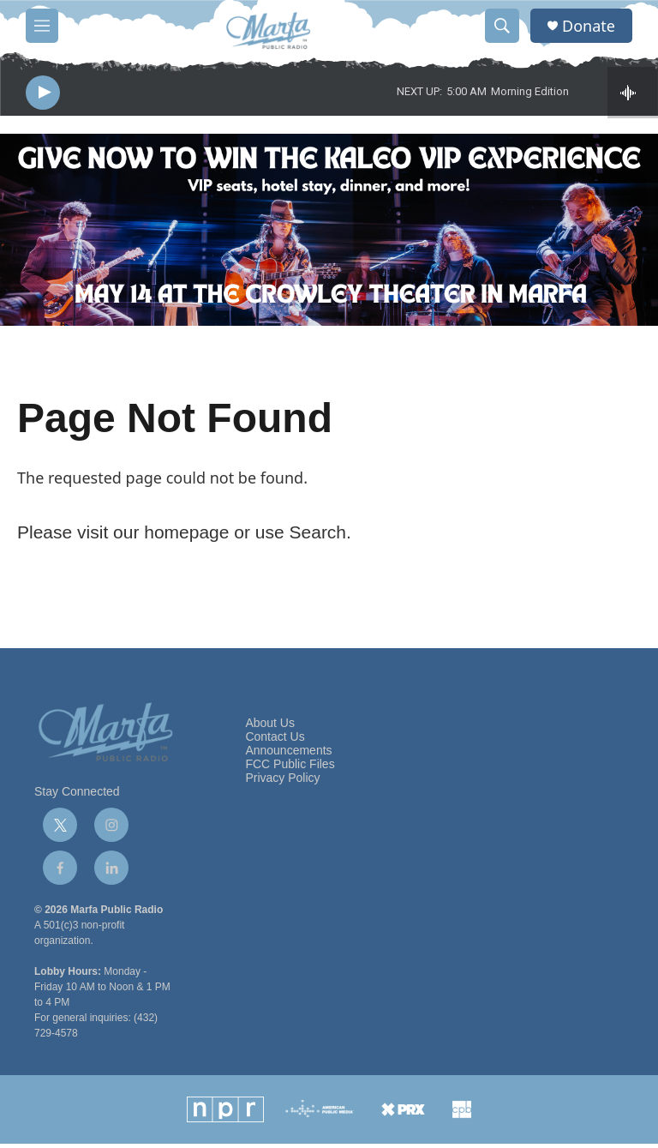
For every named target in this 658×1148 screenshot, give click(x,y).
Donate (588, 26)
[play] (43, 95)
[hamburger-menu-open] (42, 26)
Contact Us (274, 741)
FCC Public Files (289, 768)
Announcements (288, 754)
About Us (270, 727)
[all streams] (632, 94)
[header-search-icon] (502, 26)
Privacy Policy (282, 782)
